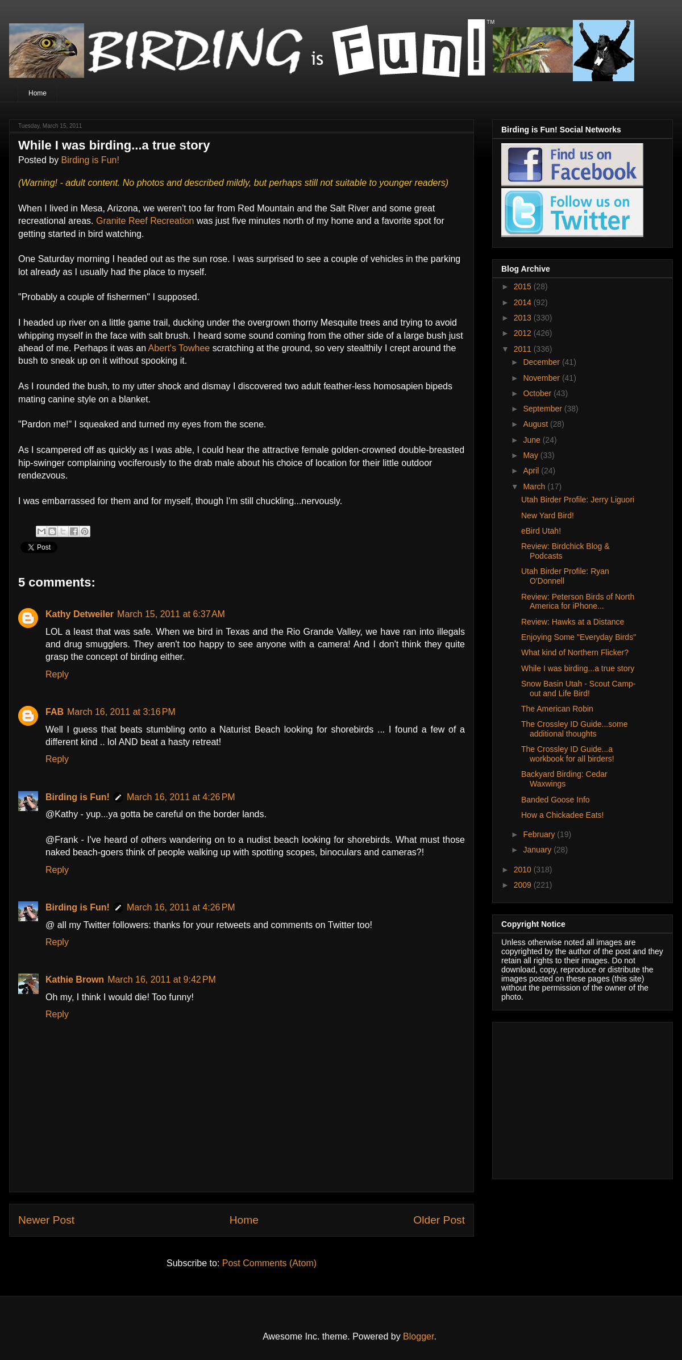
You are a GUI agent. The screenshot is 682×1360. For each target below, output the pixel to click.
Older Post (439, 1220)
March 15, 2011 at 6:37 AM (171, 614)
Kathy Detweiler (79, 614)
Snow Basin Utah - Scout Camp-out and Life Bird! (578, 688)
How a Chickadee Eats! (562, 815)
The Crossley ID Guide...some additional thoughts (574, 728)
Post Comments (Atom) (269, 1263)
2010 (524, 869)
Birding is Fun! (90, 160)
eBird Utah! (541, 530)
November (542, 377)
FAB (54, 712)
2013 (524, 317)
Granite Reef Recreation (146, 221)
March (535, 486)
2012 (524, 333)
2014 (524, 302)
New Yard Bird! (547, 515)
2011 (524, 348)
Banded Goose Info (555, 799)
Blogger (418, 1336)
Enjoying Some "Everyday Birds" (578, 637)
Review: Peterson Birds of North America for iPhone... (577, 601)
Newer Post (46, 1220)
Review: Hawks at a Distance (572, 621)
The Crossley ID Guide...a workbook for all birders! (567, 754)
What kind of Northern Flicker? (575, 652)
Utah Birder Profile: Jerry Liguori (577, 499)
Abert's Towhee (180, 348)
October (538, 393)
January (538, 849)
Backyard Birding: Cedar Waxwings (564, 779)
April (532, 470)
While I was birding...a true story (577, 668)
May (531, 455)
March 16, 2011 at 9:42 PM (161, 979)
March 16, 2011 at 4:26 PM (181, 797)
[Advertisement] (572, 1097)
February (540, 834)
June (532, 439)
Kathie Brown (74, 979)
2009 (524, 884)
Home (37, 93)
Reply (57, 674)
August (536, 424)
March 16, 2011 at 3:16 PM (121, 712)
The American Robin (557, 708)
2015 (524, 286)
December (542, 362)
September (543, 408)
